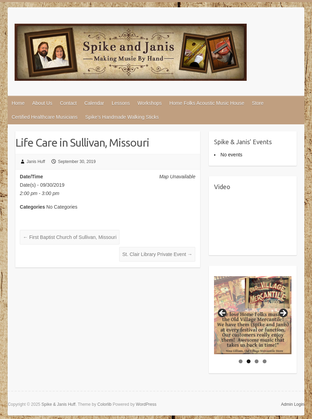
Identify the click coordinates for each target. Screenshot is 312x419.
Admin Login (292, 404)
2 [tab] (249, 361)
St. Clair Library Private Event (157, 254)
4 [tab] (264, 361)
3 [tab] (256, 361)
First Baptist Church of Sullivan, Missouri (69, 237)
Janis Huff (36, 161)
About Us (42, 103)
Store (257, 103)
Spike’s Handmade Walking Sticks (122, 117)
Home (17, 103)
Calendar (94, 103)
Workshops (150, 103)
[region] (253, 315)
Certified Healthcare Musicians (44, 117)
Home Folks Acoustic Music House (206, 103)
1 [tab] (241, 361)
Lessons (121, 103)
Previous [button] (222, 313)
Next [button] (283, 313)
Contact (68, 103)
